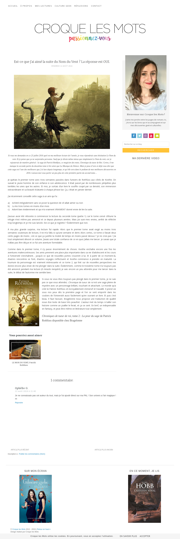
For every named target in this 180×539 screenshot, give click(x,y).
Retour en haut (44, 529)
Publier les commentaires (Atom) (32, 454)
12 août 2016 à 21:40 (25, 391)
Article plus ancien (104, 449)
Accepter (145, 536)
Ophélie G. (21, 388)
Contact (96, 5)
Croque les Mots (18, 529)
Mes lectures (43, 5)
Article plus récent (20, 449)
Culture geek (63, 5)
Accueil (13, 5)
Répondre (19, 403)
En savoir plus (128, 536)
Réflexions (81, 5)
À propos (26, 5)
